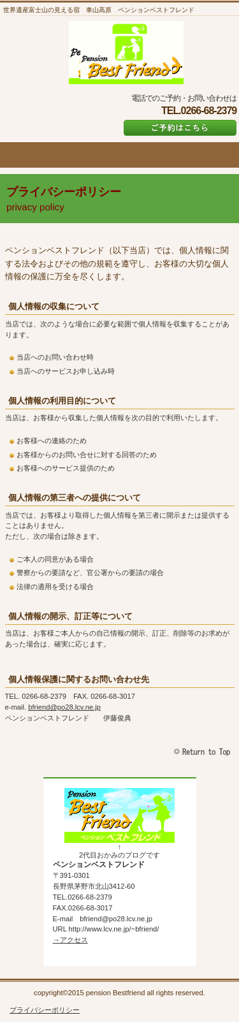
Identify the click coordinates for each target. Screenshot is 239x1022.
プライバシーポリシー (45, 1010)
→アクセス (70, 940)
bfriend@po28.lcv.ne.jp (64, 707)
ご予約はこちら (180, 128)
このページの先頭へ (204, 752)
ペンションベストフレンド (126, 52)
